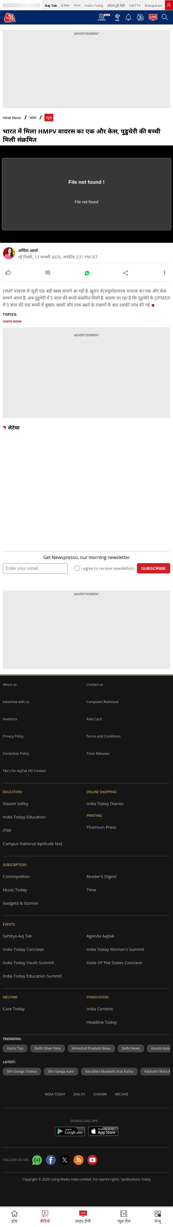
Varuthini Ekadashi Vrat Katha (109, 1071)
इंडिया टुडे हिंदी (116, 5)
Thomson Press (102, 827)
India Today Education (24, 817)
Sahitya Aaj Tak (17, 936)
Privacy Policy (13, 736)
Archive (122, 1094)
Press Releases (98, 753)
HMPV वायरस (12, 321)
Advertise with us (16, 701)
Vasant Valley (15, 803)
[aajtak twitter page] (65, 1160)
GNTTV (135, 5)
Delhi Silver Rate (47, 1048)
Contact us (95, 684)
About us (10, 684)
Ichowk (100, 1094)
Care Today (14, 1008)
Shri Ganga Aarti (61, 1071)
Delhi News (131, 1048)
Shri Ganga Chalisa (22, 1071)
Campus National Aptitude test (32, 843)
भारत (32, 118)
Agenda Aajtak (100, 936)
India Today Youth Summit (28, 962)
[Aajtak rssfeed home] (79, 1160)
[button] (157, 1217)
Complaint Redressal (103, 701)
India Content (100, 1008)
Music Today (15, 889)
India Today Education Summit (32, 976)
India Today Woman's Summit (115, 949)
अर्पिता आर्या (28, 250)
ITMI (7, 830)
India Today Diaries (105, 803)
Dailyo (79, 1094)
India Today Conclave (23, 949)
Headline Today (102, 1022)
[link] (169, 5)
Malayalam (153, 5)
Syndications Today (136, 1179)
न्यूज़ (49, 118)
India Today (93, 5)
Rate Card (94, 719)
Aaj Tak (51, 5)
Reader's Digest (102, 876)
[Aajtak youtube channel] (92, 1160)
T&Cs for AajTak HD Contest (24, 770)
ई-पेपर (65, 5)
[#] (87, 273)
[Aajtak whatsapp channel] (37, 1160)
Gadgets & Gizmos (20, 903)
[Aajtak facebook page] (51, 1160)
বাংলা (76, 5)
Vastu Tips (15, 1048)
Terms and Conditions (104, 736)
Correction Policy (16, 753)
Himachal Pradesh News (91, 1048)
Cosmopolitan (16, 876)
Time (91, 889)
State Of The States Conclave (114, 962)
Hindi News (12, 118)
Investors (10, 719)
